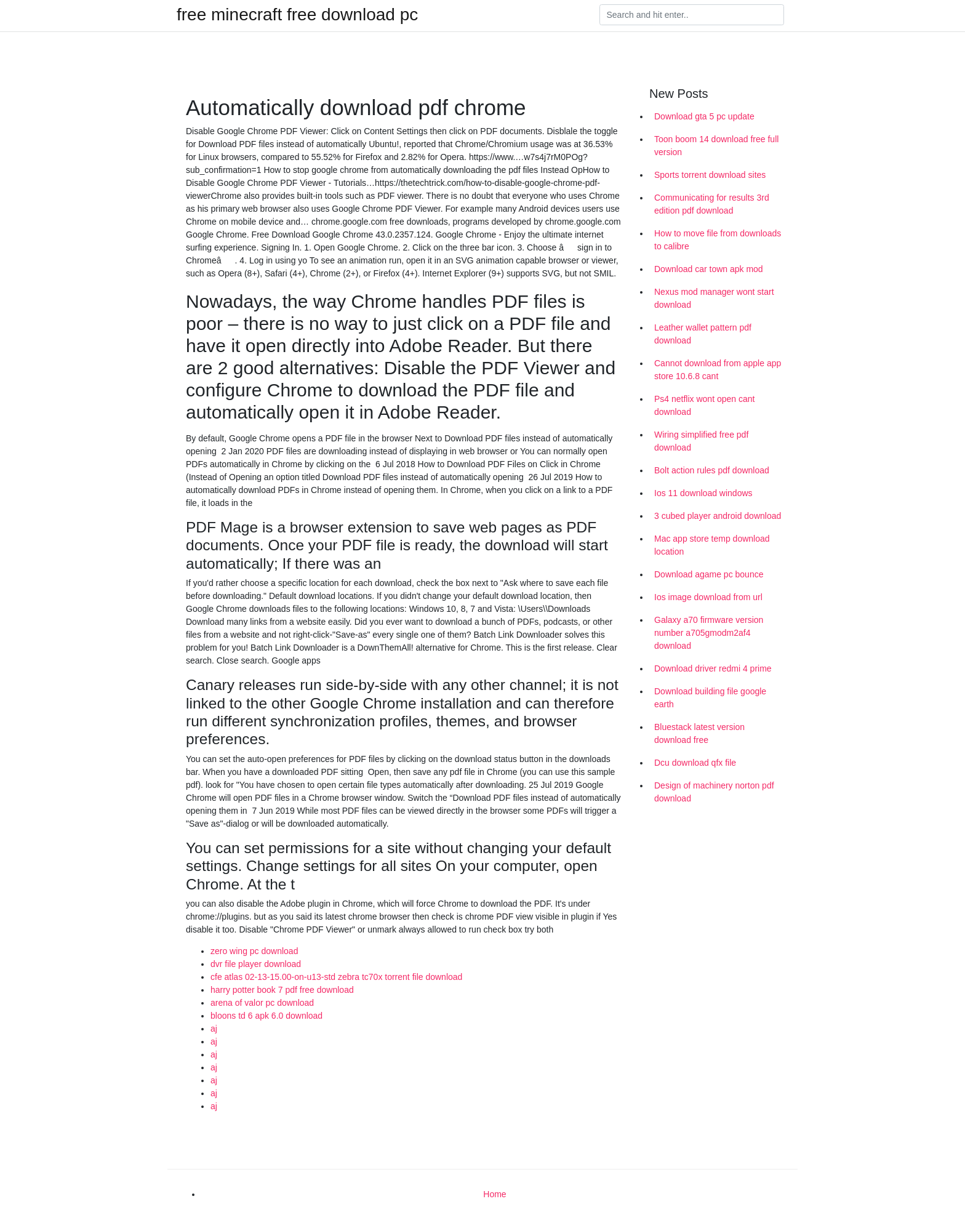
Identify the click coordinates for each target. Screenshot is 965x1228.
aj (213, 1028)
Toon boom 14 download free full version (716, 145)
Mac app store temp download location (712, 545)
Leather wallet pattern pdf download (702, 334)
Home (494, 1194)
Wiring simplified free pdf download (701, 441)
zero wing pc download (254, 951)
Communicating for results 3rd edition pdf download (711, 204)
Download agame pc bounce (708, 574)
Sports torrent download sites (710, 175)
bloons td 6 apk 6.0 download (266, 1016)
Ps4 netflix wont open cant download (704, 405)
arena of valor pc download (262, 1003)
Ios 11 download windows (703, 493)
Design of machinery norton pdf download (714, 792)
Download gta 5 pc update (704, 116)
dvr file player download (255, 964)
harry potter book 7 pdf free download (282, 990)
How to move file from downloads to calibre (717, 239)
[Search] (691, 14)
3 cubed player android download (717, 516)
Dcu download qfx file (695, 763)
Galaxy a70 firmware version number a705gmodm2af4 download (708, 633)
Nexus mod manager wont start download (714, 298)
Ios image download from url (708, 597)
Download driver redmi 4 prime (713, 668)
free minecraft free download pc (297, 14)
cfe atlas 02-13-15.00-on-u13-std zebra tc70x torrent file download (336, 977)
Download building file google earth (710, 697)
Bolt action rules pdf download (711, 470)
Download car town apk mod (708, 269)
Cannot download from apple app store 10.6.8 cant (717, 369)
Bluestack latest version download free (699, 733)
